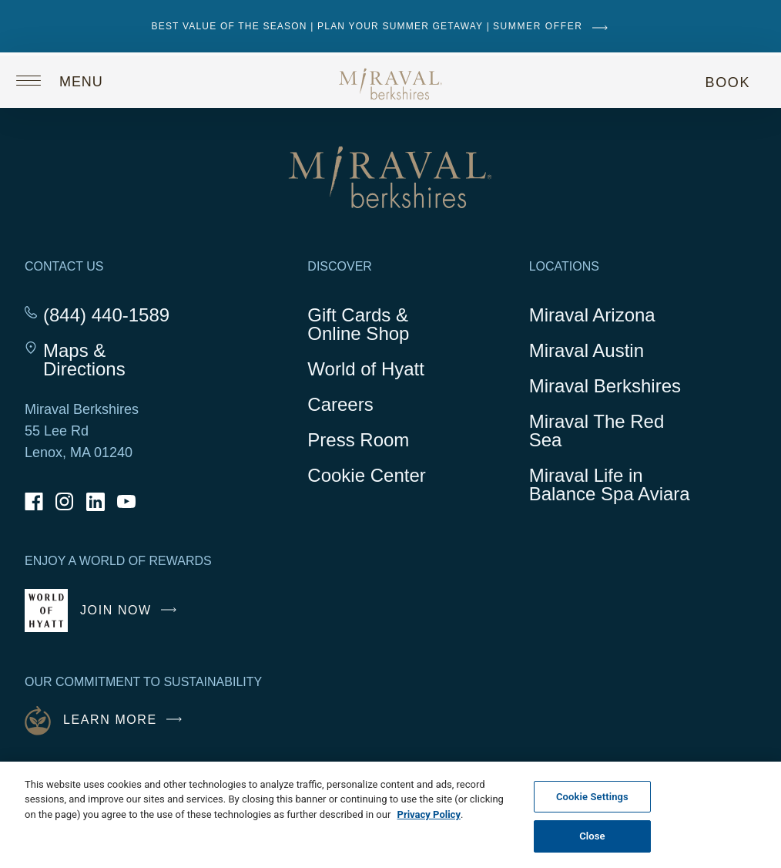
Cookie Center (366, 475)
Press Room (358, 439)
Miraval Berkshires (605, 385)
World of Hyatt (365, 368)
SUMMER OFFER (554, 26)
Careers (340, 404)
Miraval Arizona (592, 314)
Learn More (126, 720)
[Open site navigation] (71, 80)
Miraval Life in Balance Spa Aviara (611, 487)
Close (592, 836)
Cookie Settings (592, 796)
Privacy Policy (429, 814)
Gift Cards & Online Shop (374, 326)
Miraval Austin (586, 350)
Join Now (132, 616)
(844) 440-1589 (106, 315)
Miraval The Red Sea (597, 430)
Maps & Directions (115, 359)
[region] (390, 815)
